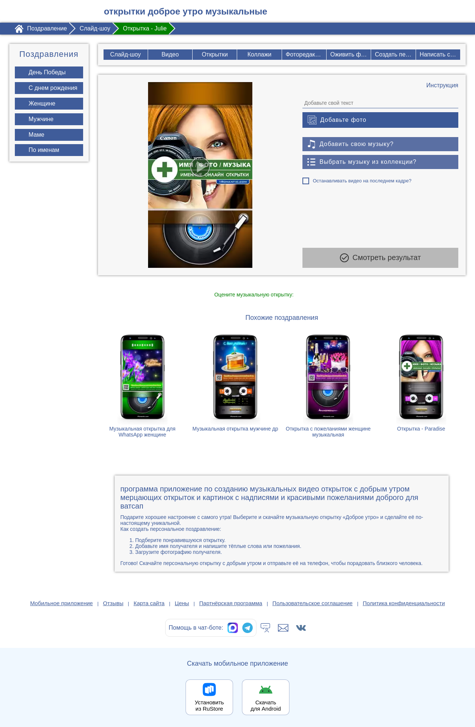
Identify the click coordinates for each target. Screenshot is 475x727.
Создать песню (395, 54)
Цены (182, 603)
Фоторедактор (305, 54)
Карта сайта (149, 603)
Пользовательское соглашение (312, 603)
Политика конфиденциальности (404, 603)
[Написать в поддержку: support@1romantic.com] (283, 628)
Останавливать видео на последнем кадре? (362, 181)
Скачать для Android (265, 705)
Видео (170, 54)
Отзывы (113, 603)
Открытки (214, 54)
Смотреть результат (380, 257)
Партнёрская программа (230, 603)
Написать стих (440, 54)
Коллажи (260, 54)
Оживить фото (350, 54)
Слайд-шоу (125, 54)
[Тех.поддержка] (265, 628)
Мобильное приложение (61, 603)
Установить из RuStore (209, 705)
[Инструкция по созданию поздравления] (442, 85)
